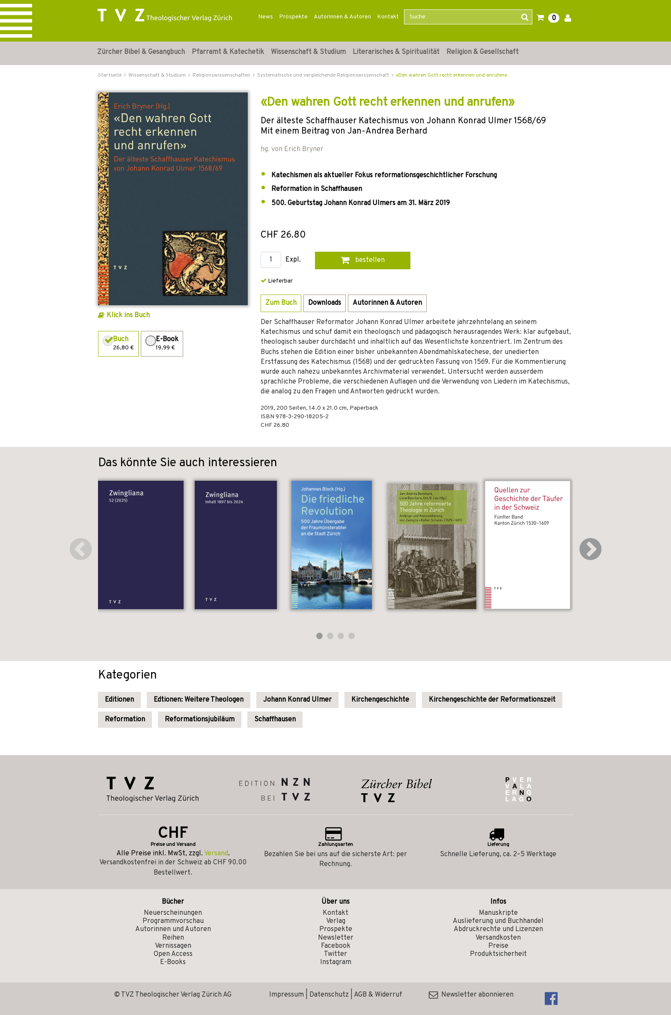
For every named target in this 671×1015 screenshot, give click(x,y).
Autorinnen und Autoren (173, 929)
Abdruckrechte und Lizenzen (498, 929)
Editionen (119, 700)
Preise (498, 946)
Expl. (293, 260)
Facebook (335, 946)
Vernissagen (173, 946)
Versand (216, 853)
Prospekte (293, 17)
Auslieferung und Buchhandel (498, 921)
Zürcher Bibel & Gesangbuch (141, 52)
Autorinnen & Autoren (342, 17)
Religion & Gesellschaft (482, 52)
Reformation (125, 719)
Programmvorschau (173, 921)
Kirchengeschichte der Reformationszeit (492, 700)
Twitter (335, 954)
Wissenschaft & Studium (308, 52)
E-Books (173, 962)
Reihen (173, 938)
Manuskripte (498, 913)
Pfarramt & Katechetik (228, 52)
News (265, 17)
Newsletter (335, 938)
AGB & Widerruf (378, 995)
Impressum (286, 995)
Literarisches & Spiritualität (396, 52)
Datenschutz (329, 995)
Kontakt (388, 17)
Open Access (173, 954)
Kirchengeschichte (380, 700)
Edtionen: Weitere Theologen (198, 700)
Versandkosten (498, 938)
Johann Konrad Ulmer (297, 700)
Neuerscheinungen (173, 913)
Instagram (335, 962)
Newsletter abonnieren (471, 995)
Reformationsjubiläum (200, 719)
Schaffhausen (275, 719)
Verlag (335, 921)
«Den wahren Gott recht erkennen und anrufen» (451, 75)
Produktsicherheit (498, 954)
